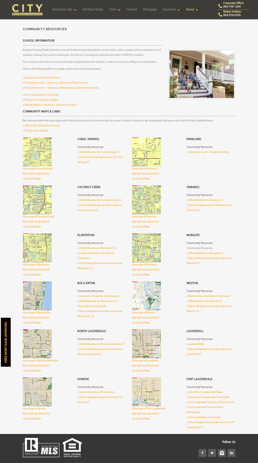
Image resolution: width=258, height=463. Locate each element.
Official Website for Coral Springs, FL (99, 152)
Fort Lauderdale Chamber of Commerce (211, 402)
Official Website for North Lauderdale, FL (102, 344)
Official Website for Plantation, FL (98, 248)
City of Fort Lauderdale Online (205, 392)
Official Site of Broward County (42, 125)
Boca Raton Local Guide (92, 306)
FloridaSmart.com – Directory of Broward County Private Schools (62, 88)
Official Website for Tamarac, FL (205, 200)
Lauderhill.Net (196, 344)
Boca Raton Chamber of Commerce (99, 296)
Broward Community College (41, 100)
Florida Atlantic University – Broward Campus (51, 105)
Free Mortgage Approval (6, 342)
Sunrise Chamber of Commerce (97, 392)
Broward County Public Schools (42, 77)
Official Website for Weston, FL (205, 301)
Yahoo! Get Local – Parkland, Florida (208, 152)
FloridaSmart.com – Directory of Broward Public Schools (56, 82)
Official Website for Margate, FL (206, 253)
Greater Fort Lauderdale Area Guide (208, 397)
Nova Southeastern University (42, 94)
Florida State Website (37, 130)
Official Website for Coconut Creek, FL (100, 200)
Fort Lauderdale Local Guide (204, 417)
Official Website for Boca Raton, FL (98, 301)
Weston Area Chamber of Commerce (209, 296)
